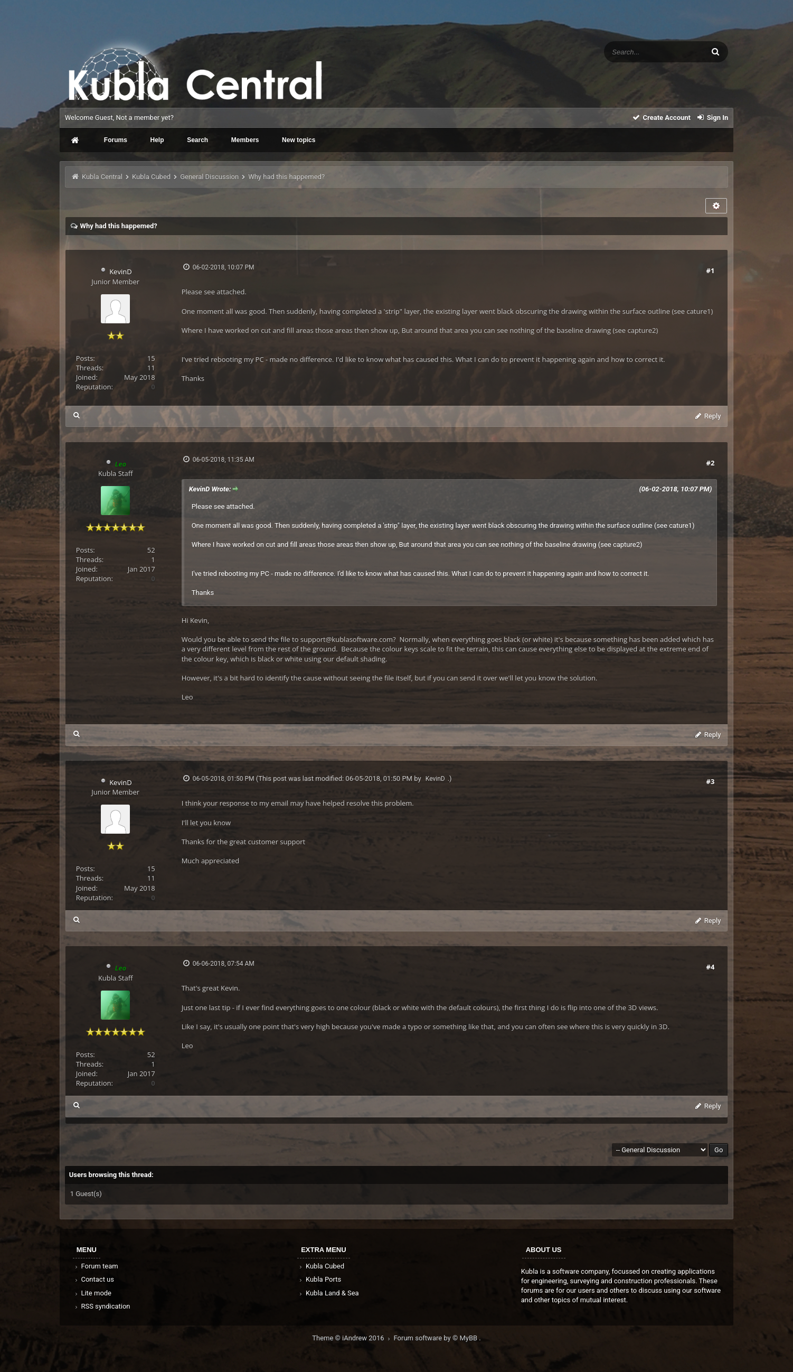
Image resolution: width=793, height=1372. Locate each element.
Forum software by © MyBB (436, 1338)
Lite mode (92, 1293)
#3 (710, 781)
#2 (710, 463)
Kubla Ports (319, 1279)
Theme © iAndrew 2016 (352, 1338)
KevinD (120, 271)
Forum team (95, 1266)
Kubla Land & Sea (328, 1293)
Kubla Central (102, 177)
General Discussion (209, 177)
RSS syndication (101, 1306)
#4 (710, 967)
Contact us (93, 1279)
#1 (710, 270)
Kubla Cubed (151, 177)
